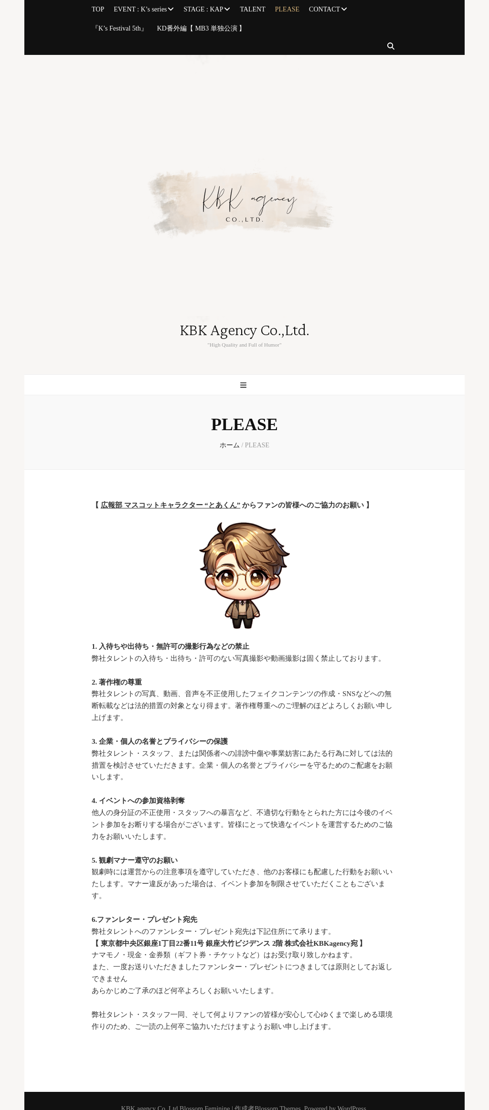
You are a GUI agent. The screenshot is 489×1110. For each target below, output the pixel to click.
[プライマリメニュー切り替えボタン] (244, 385)
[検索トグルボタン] (390, 47)
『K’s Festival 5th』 (120, 28)
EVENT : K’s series (140, 9)
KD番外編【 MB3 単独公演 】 (201, 28)
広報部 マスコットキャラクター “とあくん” (171, 505)
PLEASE (287, 9)
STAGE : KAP (203, 9)
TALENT (252, 9)
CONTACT (324, 9)
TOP (98, 9)
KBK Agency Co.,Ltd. (244, 331)
